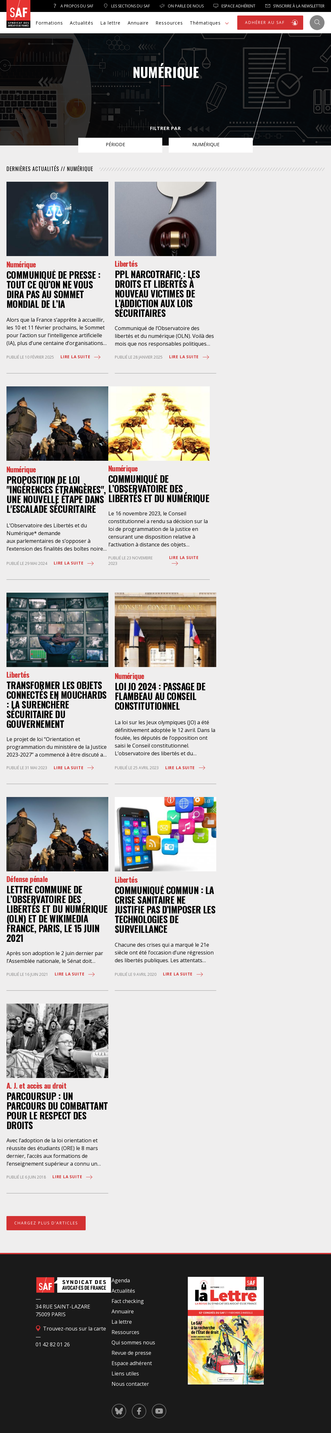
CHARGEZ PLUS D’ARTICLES (46, 1223)
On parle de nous (182, 6)
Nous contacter (130, 1383)
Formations (49, 23)
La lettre (110, 23)
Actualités (81, 23)
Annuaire (138, 23)
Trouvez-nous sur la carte (71, 1328)
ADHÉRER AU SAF (272, 22)
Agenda (121, 1280)
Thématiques (210, 23)
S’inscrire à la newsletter (295, 6)
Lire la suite (80, 357)
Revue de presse (131, 1352)
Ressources (169, 23)
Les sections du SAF (126, 6)
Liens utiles (125, 1373)
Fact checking (128, 1301)
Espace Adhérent (234, 6)
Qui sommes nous (133, 1342)
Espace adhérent (132, 1363)
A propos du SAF (72, 6)
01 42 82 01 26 (53, 1344)
